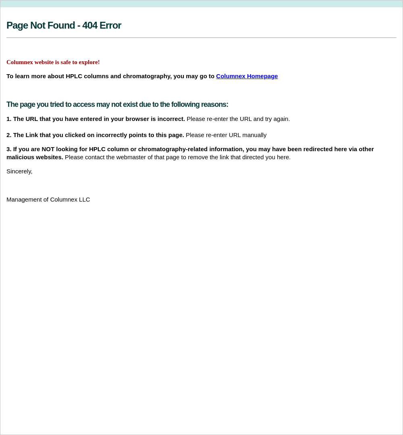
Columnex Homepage (247, 76)
